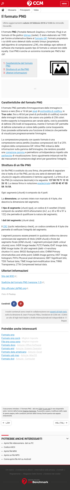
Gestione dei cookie (52, 474)
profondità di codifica (51, 111)
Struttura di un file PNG (17, 69)
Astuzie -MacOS (29, 355)
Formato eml (7, 348)
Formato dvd (7, 358)
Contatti (60, 470)
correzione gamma (15, 152)
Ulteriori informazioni (16, 72)
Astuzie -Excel (35, 352)
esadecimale (43, 183)
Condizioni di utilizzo (24, 470)
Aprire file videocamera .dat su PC (19, 443)
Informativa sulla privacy (45, 470)
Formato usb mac (10, 355)
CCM (40, 409)
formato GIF (41, 38)
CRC (5, 226)
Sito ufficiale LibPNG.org (13, 288)
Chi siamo (10, 470)
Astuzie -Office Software (29, 345)
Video (36, 10)
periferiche (6, 155)
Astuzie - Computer (25, 358)
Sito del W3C (7, 276)
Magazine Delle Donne (32, 474)
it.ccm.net (46, 409)
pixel (35, 111)
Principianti (25, 10)
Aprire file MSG (10, 451)
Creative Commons (29, 411)
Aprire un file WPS (11, 455)
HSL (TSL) (59, 423)
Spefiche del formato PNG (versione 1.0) (21, 282)
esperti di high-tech (58, 312)
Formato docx (8, 345)
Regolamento (15, 474)
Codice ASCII (9, 447)
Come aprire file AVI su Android (17, 459)
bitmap (27, 35)
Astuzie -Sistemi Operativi (29, 348)
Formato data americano (13, 352)
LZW (8, 423)
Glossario (12, 10)
